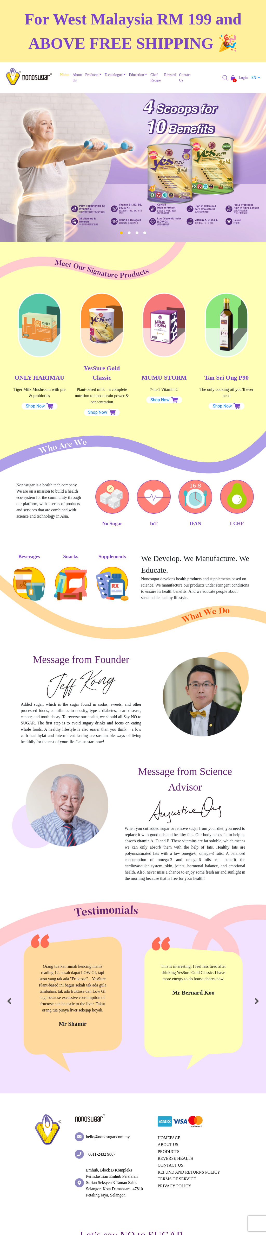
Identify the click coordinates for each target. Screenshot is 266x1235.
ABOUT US (168, 1144)
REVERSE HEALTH (176, 1158)
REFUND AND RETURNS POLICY (189, 1172)
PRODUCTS (168, 1151)
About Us (77, 77)
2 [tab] (129, 232)
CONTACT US (170, 1165)
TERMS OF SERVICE (177, 1179)
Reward (170, 75)
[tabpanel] (133, 167)
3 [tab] (136, 232)
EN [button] (254, 77)
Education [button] (136, 75)
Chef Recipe (155, 77)
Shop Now (39, 406)
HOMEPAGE (169, 1138)
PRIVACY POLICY (174, 1186)
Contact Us (185, 77)
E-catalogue (114, 75)
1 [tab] (121, 232)
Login (243, 77)
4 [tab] (144, 232)
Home (64, 75)
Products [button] (91, 75)
